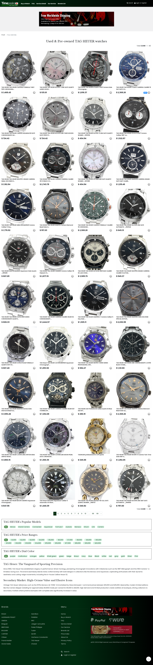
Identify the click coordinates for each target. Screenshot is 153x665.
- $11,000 (8, 543)
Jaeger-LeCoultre (38, 624)
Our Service (52, 4)
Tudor (33, 630)
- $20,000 (97, 543)
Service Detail (41, 4)
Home (63, 614)
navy (83, 556)
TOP (3, 35)
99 (97, 513)
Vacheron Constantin (39, 637)
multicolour (22, 556)
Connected (36, 527)
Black (97, 556)
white (104, 556)
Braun (76, 556)
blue (90, 556)
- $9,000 (88, 540)
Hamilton (34, 614)
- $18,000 (77, 543)
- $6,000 (60, 540)
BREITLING (5, 627)
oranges (33, 556)
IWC (32, 620)
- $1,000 (13, 540)
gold (123, 556)
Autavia (69, 527)
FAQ (33, 4)
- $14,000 (37, 543)
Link (93, 527)
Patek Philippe (36, 627)
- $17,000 (67, 543)
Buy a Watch (25, 4)
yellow (41, 556)
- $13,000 (27, 543)
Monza (12, 527)
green (61, 556)
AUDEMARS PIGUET (8, 617)
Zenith (33, 634)
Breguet (4, 624)
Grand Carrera (24, 527)
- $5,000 (50, 540)
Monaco (78, 527)
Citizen (4, 637)
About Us (64, 637)
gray (116, 556)
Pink (136, 556)
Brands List (61, 4)
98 (93, 513)
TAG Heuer (35, 640)
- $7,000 (69, 540)
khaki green (51, 556)
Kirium (86, 527)
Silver (130, 556)
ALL (6, 527)
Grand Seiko (6, 644)
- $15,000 (47, 543)
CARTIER (4, 634)
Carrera (101, 527)
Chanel (34, 644)
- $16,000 (57, 543)
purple (12, 556)
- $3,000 (31, 540)
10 (85, 513)
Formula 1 (59, 527)
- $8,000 (78, 540)
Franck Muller (6, 640)
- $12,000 (17, 543)
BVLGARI (4, 630)
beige (69, 556)
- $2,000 (22, 540)
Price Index (65, 634)
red (110, 556)
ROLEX (3, 614)
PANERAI (34, 617)
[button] (34, 92)
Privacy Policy (66, 640)
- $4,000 (41, 540)
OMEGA (4, 620)
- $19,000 (87, 543)
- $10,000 (97, 540)
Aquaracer (48, 527)
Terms (63, 644)
